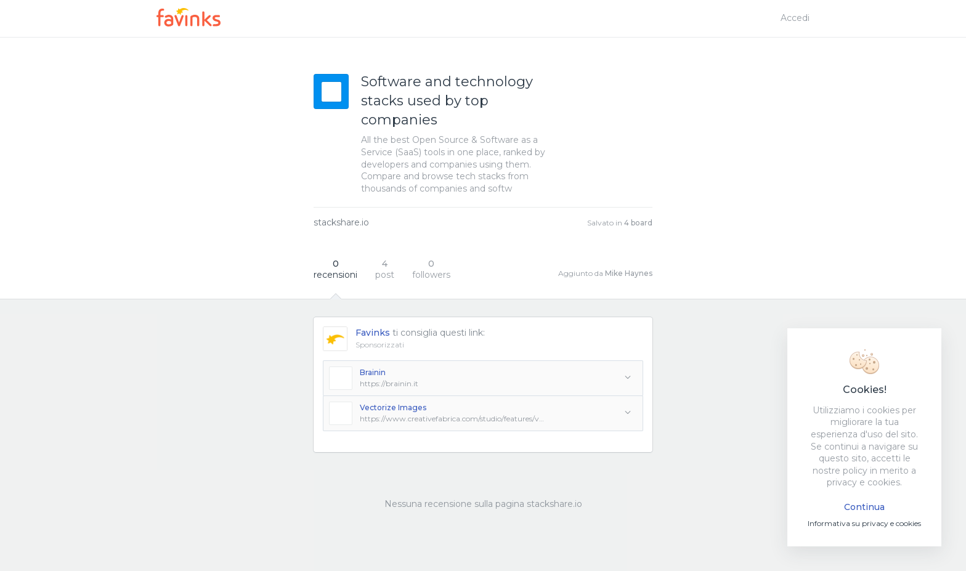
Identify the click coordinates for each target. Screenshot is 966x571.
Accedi (795, 17)
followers (431, 269)
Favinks (372, 332)
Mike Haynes (628, 273)
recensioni (335, 269)
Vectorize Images (393, 407)
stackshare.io (341, 222)
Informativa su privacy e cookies (864, 523)
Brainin (373, 372)
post (384, 269)
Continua (864, 506)
